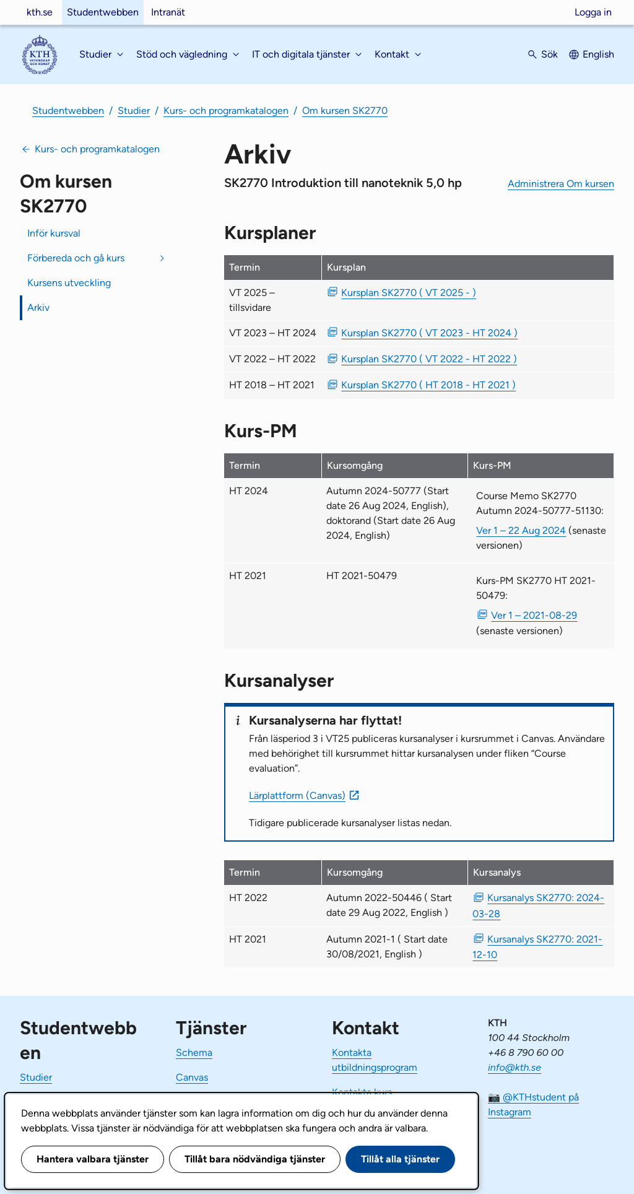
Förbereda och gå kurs (75, 258)
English (598, 54)
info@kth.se (514, 1067)
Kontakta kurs (362, 1092)
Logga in (593, 12)
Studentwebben (103, 12)
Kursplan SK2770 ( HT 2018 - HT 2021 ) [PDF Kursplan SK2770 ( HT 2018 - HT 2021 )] (428, 385)
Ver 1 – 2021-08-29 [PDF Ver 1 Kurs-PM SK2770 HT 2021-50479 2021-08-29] (534, 615)
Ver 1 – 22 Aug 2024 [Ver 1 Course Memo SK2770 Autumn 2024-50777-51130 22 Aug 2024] (521, 530)
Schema (194, 1052)
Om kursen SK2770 (345, 110)
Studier (134, 110)
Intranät (168, 12)
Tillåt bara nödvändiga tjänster (255, 1159)
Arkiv (38, 307)
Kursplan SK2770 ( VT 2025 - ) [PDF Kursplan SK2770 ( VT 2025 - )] (408, 292)
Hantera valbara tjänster (93, 1159)
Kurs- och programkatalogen (226, 110)
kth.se (40, 12)
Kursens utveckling (69, 283)
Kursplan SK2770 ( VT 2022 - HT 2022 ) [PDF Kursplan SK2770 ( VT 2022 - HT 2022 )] (429, 359)
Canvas (192, 1077)
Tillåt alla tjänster (400, 1159)
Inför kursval (53, 233)
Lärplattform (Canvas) (297, 795)
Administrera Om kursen (561, 184)
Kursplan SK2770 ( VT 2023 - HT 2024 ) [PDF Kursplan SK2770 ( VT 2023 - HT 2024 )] (429, 333)
